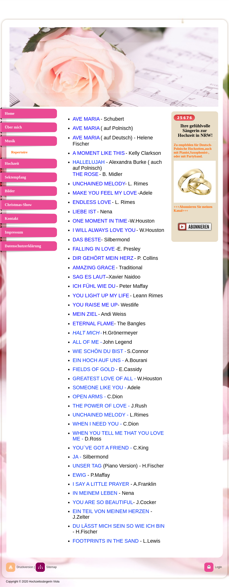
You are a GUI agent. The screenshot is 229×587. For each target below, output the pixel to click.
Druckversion (25, 567)
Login (218, 567)
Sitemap (51, 567)
